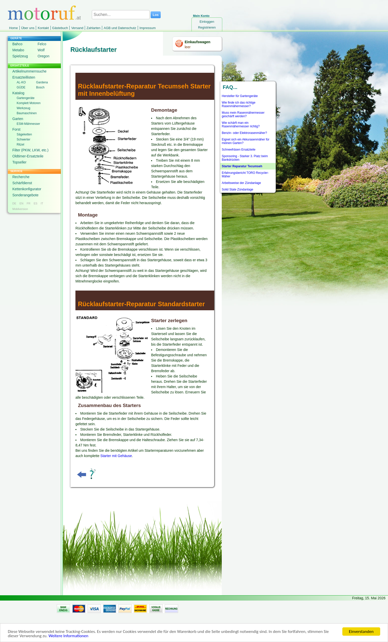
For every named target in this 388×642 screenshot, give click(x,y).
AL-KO (21, 82)
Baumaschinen (27, 113)
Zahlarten (93, 28)
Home (13, 28)
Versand (77, 28)
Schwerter (23, 139)
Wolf (41, 50)
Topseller (19, 162)
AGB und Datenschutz (120, 28)
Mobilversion (20, 208)
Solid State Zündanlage (237, 189)
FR (29, 203)
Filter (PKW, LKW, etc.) (30, 150)
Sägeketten (24, 134)
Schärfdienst (22, 183)
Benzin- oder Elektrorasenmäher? (244, 133)
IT (42, 203)
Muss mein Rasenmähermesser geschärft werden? (243, 114)
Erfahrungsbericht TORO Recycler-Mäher (245, 174)
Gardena (42, 82)
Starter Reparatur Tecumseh (242, 166)
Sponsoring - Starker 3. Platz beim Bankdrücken (245, 157)
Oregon (43, 56)
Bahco (17, 44)
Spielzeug (20, 56)
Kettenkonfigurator (26, 189)
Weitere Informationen (68, 636)
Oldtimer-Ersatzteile (27, 156)
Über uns (28, 28)
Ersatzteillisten (23, 77)
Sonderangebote (25, 195)
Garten (17, 119)
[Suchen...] (121, 14)
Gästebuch (60, 28)
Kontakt (43, 28)
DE (14, 203)
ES (35, 203)
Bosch (40, 87)
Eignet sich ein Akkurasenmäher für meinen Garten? (245, 141)
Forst (16, 129)
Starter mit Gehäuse (116, 456)
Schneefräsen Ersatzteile (238, 149)
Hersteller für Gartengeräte (240, 96)
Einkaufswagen (197, 42)
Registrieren (207, 27)
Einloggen (207, 21)
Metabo (18, 50)
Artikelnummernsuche (29, 71)
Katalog (18, 93)
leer (187, 47)
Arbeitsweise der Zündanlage (241, 183)
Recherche (21, 177)
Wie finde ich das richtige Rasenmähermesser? (238, 104)
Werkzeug (23, 108)
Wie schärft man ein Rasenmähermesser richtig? (241, 124)
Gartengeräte (26, 98)
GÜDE (21, 87)
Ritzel (20, 144)
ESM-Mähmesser (28, 124)
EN (21, 203)
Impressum (148, 28)
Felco (42, 44)
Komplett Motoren (29, 103)
